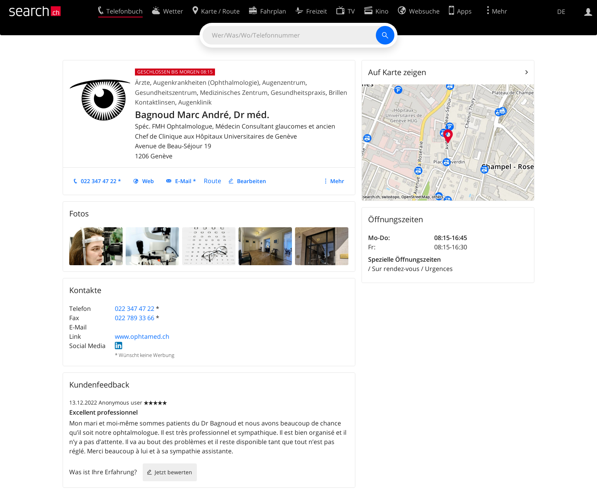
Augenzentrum (283, 82)
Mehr (337, 181)
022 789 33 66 (134, 318)
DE (561, 11)
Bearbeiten (251, 181)
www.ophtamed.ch (142, 336)
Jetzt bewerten (173, 472)
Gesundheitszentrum (166, 92)
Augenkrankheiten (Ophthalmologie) (206, 82)
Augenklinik (195, 102)
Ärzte (142, 82)
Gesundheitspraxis (298, 92)
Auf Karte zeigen (397, 72)
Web (148, 181)
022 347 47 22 (134, 308)
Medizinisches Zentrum (234, 92)
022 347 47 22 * (101, 181)
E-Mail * (185, 181)
